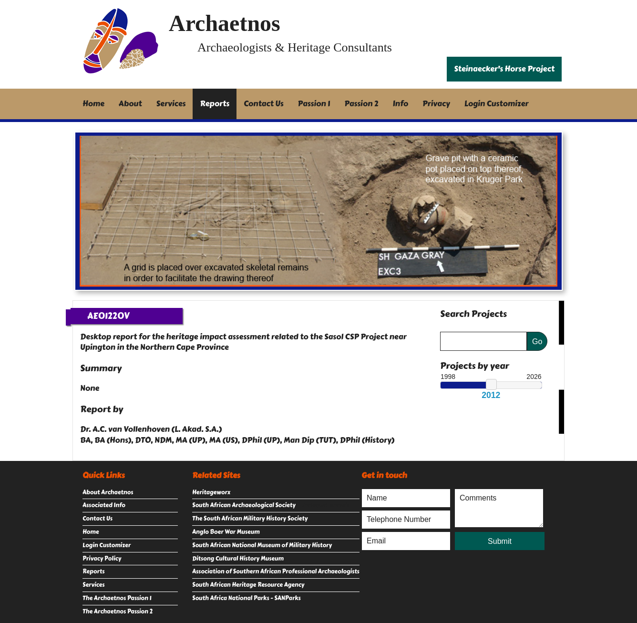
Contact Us (264, 104)
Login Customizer (496, 104)
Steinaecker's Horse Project (504, 69)
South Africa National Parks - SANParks (246, 598)
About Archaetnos (107, 492)
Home (93, 104)
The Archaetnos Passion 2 (117, 611)
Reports (214, 104)
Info (401, 104)
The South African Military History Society (250, 518)
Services (171, 104)
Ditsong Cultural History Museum (238, 558)
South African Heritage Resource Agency (248, 585)
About (130, 104)
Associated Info (103, 505)
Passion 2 (361, 104)
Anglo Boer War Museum (226, 532)
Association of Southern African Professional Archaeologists (276, 571)
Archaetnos (224, 23)
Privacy (436, 104)
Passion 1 (314, 104)
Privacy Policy (101, 558)
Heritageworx (211, 492)
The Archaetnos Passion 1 (116, 598)
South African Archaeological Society (244, 505)
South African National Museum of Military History (262, 545)
